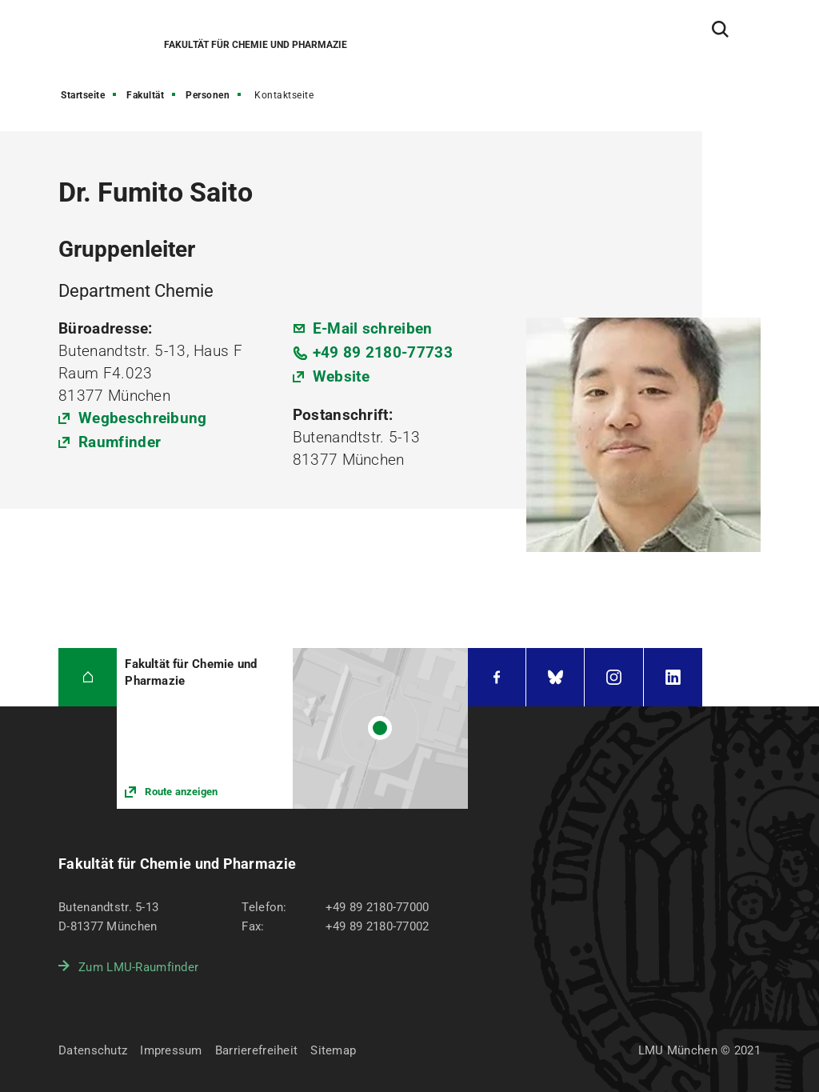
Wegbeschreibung (142, 418)
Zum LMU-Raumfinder (138, 967)
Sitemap (333, 1050)
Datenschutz (92, 1050)
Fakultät (145, 95)
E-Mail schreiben (373, 328)
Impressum (171, 1050)
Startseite (83, 95)
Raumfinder (119, 442)
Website (341, 376)
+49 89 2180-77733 (383, 352)
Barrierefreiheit (256, 1050)
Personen (208, 95)
